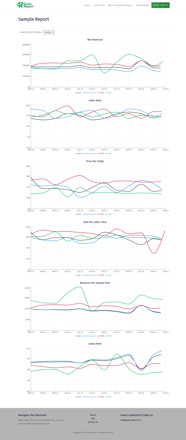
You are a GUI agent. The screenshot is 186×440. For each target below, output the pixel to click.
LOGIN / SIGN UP (160, 5)
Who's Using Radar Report (120, 5)
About (87, 5)
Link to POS (99, 5)
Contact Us (93, 422)
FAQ (93, 418)
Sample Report (142, 5)
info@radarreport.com (131, 420)
